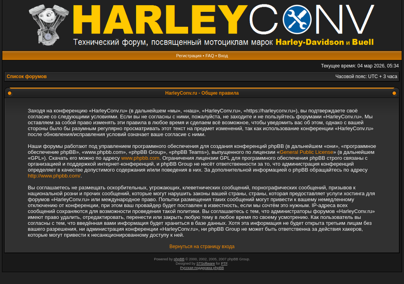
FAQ (210, 55)
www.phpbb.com (140, 158)
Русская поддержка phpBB (202, 268)
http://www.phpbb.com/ (54, 176)
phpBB (179, 259)
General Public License (306, 152)
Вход (223, 55)
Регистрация (188, 55)
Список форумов (27, 76)
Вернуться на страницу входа (202, 246)
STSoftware (205, 263)
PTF (224, 263)
